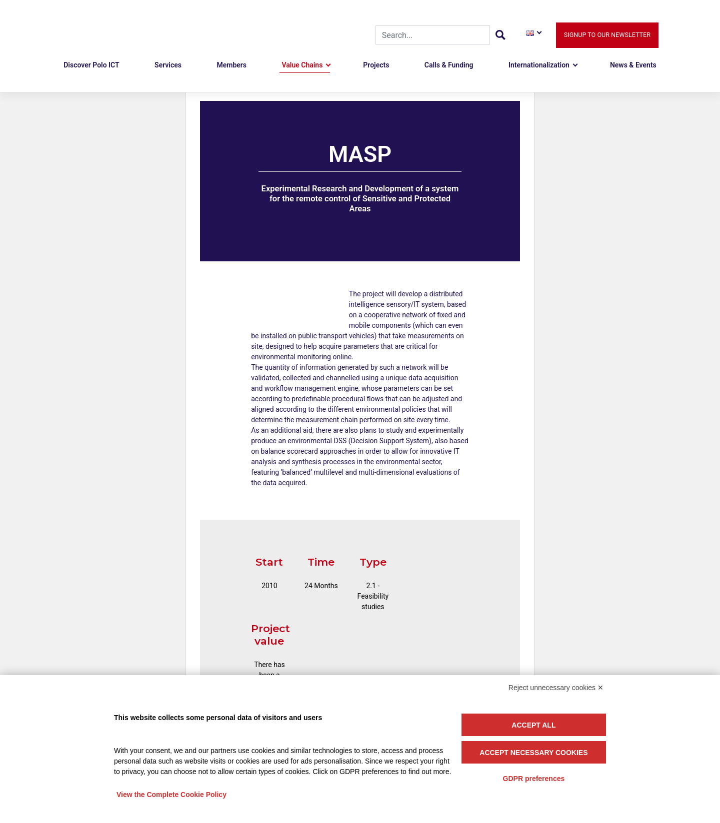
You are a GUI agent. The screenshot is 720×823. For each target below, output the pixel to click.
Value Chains (302, 65)
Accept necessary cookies (534, 753)
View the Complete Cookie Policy (171, 795)
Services (168, 65)
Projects (376, 65)
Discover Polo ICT (92, 65)
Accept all (534, 725)
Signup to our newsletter (607, 35)
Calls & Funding (449, 65)
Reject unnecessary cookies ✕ (556, 688)
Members (231, 65)
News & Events (633, 65)
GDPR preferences (534, 779)
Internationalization (539, 65)
